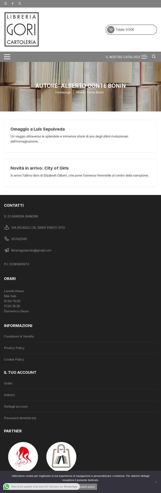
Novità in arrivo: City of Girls (39, 168)
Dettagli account (16, 406)
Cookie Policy (14, 359)
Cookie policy (86, 486)
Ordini (8, 383)
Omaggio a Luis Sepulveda (37, 129)
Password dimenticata (20, 418)
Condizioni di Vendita (19, 336)
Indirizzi (9, 395)
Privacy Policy (14, 348)
